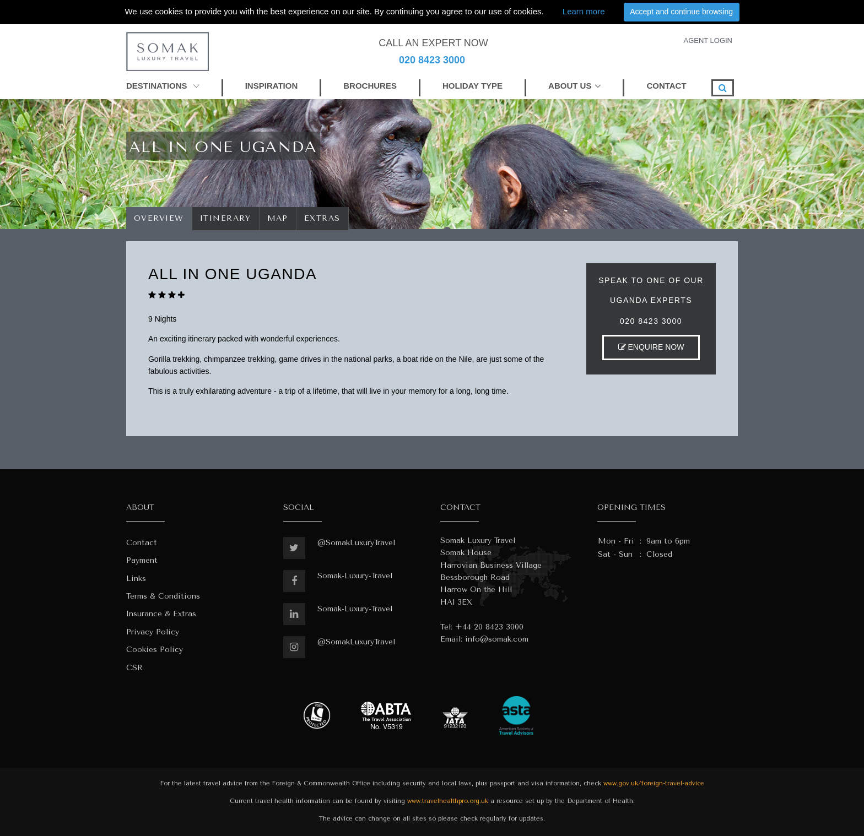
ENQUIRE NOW (651, 347)
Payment (142, 560)
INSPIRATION (271, 85)
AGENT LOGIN (707, 40)
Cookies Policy (154, 649)
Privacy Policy (152, 632)
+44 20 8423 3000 (489, 627)
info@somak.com (496, 639)
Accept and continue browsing (681, 11)
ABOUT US (569, 85)
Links (136, 578)
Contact (141, 542)
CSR (134, 667)
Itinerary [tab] (225, 218)
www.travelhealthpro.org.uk (447, 801)
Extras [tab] (322, 218)
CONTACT (666, 85)
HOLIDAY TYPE (472, 85)
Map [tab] (278, 218)
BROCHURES (370, 85)
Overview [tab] (159, 218)
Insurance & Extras (161, 613)
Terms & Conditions (163, 596)
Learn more (584, 11)
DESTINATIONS (162, 85)
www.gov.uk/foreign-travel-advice (653, 783)
